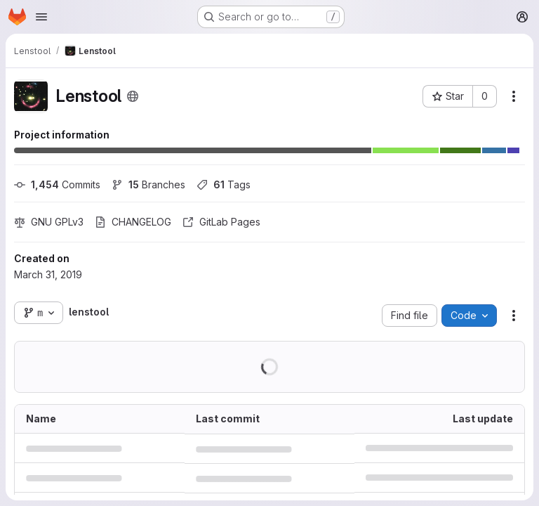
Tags (224, 184)
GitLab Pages (221, 222)
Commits (57, 184)
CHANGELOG (133, 222)
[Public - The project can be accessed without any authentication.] (132, 96)
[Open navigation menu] (41, 17)
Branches (148, 184)
